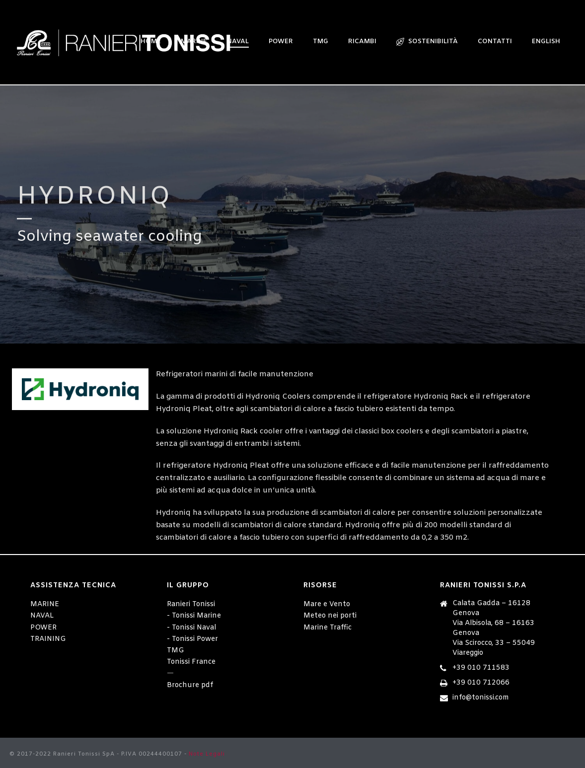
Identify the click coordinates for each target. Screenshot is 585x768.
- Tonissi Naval (191, 627)
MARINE (44, 604)
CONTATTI (495, 41)
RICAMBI (362, 41)
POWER (281, 41)
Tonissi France (191, 662)
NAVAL (42, 616)
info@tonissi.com (480, 698)
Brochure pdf (190, 685)
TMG (320, 41)
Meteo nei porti (330, 616)
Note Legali (207, 754)
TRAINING (48, 639)
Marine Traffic (327, 627)
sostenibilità (427, 41)
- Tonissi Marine (194, 616)
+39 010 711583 (481, 668)
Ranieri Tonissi (191, 604)
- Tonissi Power (192, 639)
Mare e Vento (326, 604)
